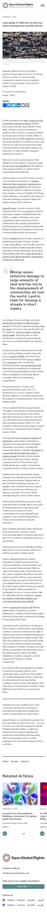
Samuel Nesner (20, 92)
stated (28, 139)
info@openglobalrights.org (16, 873)
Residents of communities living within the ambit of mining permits (23, 453)
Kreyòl (12, 95)
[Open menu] (42, 5)
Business (14, 761)
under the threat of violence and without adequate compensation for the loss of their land (23, 256)
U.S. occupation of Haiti (13, 356)
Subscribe (22, 886)
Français (21, 900)
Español (5, 95)
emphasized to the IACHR (21, 607)
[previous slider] (42, 833)
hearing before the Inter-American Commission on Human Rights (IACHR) (22, 184)
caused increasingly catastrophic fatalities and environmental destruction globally (22, 598)
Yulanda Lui (9, 92)
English (11, 900)
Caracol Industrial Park (30, 365)
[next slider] (5, 833)
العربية (40, 900)
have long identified (19, 166)
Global (5, 761)
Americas (25, 761)
